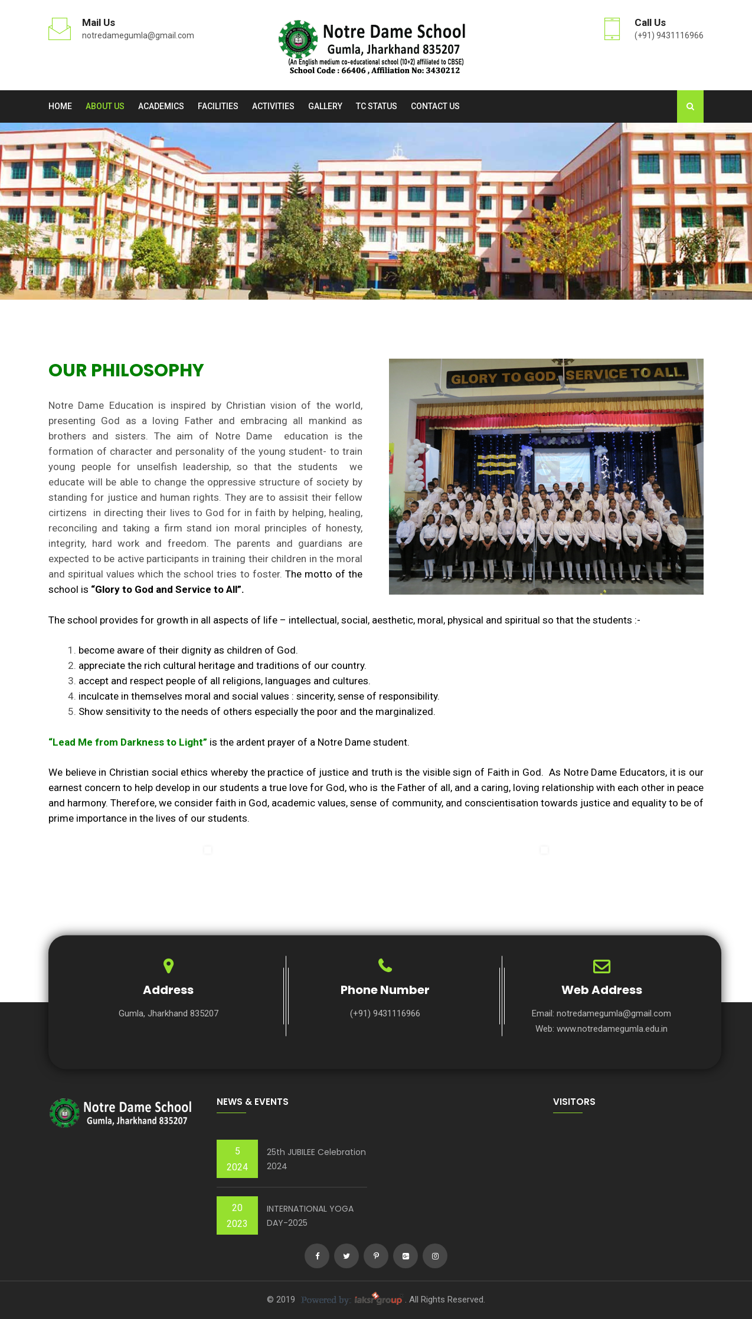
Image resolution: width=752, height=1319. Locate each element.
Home (60, 106)
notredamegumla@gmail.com (138, 35)
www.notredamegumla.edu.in (612, 1028)
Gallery (325, 106)
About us (105, 106)
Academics (161, 106)
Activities (273, 106)
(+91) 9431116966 (669, 35)
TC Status (376, 106)
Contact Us (435, 106)
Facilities (218, 106)
